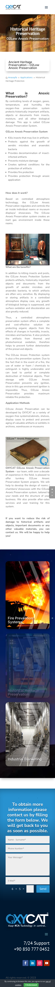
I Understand (31, 985)
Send (43, 889)
